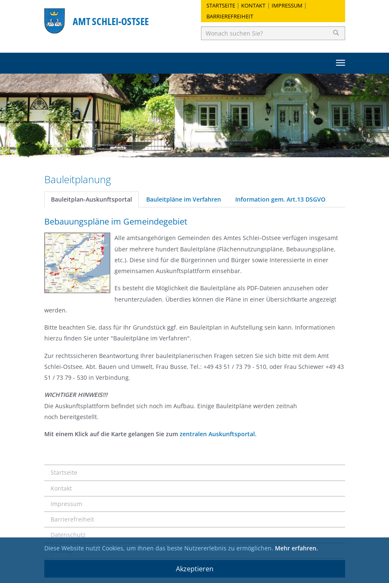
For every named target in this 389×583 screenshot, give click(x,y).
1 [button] (182, 147)
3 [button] (207, 147)
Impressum (287, 5)
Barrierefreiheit (229, 16)
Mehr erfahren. (296, 548)
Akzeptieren (195, 568)
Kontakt (253, 5)
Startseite (220, 5)
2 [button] (195, 147)
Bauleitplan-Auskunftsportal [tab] (91, 199)
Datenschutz (68, 535)
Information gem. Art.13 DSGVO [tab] (280, 199)
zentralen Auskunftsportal (217, 434)
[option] (194, 115)
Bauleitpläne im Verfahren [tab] (183, 199)
